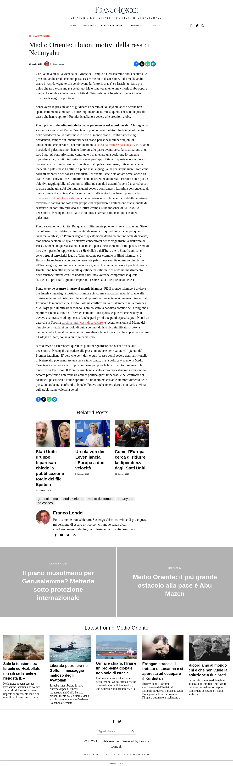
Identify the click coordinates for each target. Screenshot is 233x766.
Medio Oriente (74, 499)
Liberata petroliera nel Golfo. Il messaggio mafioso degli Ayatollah (69, 673)
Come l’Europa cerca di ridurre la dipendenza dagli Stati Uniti (130, 460)
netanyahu (130, 499)
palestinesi (46, 503)
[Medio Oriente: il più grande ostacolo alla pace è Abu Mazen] (175, 582)
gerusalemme (48, 499)
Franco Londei (59, 64)
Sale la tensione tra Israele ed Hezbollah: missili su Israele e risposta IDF (21, 671)
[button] (132, 731)
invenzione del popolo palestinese (58, 198)
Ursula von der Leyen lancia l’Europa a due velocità (90, 460)
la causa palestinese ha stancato (114, 145)
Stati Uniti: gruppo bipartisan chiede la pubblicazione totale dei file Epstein (50, 468)
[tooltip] (191, 25)
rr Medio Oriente (40, 35)
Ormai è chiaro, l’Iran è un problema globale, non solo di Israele (116, 669)
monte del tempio (103, 499)
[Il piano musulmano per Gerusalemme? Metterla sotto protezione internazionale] (58, 582)
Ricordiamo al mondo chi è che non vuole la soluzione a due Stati (208, 670)
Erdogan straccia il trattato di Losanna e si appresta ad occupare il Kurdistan (162, 671)
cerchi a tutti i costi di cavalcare (82, 322)
